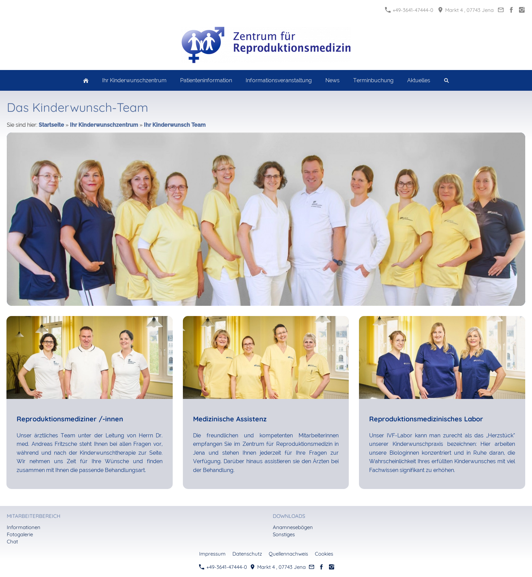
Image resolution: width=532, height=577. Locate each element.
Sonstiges (284, 534)
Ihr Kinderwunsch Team (175, 125)
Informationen (23, 527)
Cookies (324, 553)
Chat (12, 541)
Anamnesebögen (293, 527)
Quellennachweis (288, 553)
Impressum (212, 553)
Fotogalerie (20, 534)
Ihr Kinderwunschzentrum (104, 125)
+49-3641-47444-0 (409, 10)
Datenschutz (247, 553)
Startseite (51, 125)
